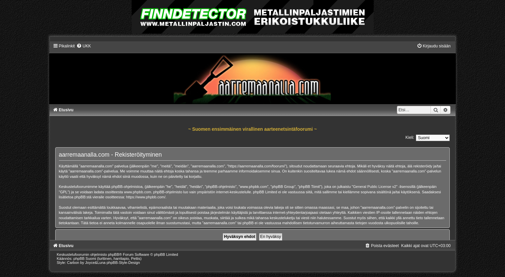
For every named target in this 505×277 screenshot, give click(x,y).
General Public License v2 (374, 187)
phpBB (113, 254)
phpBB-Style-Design (123, 263)
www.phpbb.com (137, 192)
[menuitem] (83, 46)
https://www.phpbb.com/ (145, 197)
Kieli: (409, 137)
